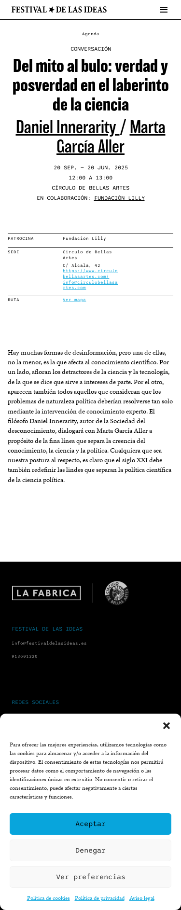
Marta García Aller (111, 137)
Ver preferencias (90, 876)
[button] (166, 726)
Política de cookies (48, 898)
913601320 (25, 656)
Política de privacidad (100, 898)
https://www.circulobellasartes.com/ (90, 273)
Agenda (90, 34)
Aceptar (90, 823)
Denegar (90, 850)
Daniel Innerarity (68, 127)
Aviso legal (141, 898)
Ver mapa (74, 300)
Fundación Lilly (119, 197)
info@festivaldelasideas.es (49, 643)
